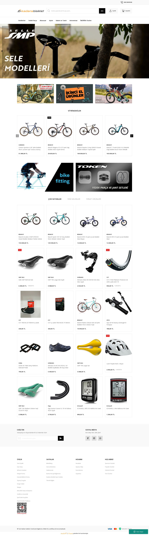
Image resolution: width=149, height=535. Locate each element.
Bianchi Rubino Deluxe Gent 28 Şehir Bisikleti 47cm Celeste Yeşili (88, 324)
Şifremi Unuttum (21, 470)
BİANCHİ (50, 145)
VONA (20, 363)
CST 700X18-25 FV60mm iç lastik (29, 323)
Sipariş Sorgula (21, 480)
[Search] (75, 11)
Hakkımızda (49, 470)
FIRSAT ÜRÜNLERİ (93, 199)
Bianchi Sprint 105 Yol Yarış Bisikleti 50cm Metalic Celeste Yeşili (59, 238)
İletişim (19, 487)
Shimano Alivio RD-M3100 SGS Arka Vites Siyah (88, 281)
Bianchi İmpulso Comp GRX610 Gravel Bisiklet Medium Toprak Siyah (89, 148)
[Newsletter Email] (40, 438)
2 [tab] (75, 75)
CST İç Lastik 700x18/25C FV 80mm (59, 323)
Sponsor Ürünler (110, 463)
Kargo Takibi (20, 484)
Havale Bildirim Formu (23, 477)
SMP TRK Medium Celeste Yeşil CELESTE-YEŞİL (28, 409)
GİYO (108, 320)
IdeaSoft (63, 533)
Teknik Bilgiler (50, 480)
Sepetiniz (78, 473)
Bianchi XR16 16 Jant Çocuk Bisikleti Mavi (118, 238)
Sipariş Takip (79, 467)
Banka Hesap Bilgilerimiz (53, 473)
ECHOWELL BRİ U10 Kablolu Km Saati (89, 408)
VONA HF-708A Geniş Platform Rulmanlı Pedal (28, 367)
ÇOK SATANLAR (54, 199)
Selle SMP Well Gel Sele (26, 280)
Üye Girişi (20, 467)
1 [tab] (73, 75)
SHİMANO (80, 277)
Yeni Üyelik (20, 463)
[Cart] (126, 11)
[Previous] (2, 51)
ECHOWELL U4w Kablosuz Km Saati (118, 408)
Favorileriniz (79, 470)
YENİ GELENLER (73, 199)
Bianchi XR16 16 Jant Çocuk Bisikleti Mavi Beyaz (88, 238)
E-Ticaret (70, 533)
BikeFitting (49, 463)
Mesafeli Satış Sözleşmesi (24, 490)
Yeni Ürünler (108, 473)
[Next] (147, 51)
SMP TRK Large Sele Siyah (56, 280)
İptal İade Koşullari (22, 497)
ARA (102, 11)
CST (108, 277)
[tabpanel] (74, 51)
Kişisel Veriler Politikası (23, 501)
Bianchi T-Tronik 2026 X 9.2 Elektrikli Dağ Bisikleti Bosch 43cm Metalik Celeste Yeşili (118, 149)
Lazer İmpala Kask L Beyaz (115, 364)
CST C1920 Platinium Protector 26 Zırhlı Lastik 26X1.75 (117, 281)
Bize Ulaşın (138, 532)
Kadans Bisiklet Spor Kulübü (54, 477)
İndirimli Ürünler (109, 470)
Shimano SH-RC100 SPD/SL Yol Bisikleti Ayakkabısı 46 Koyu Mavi (58, 367)
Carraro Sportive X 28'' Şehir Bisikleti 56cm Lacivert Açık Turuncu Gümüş (30, 148)
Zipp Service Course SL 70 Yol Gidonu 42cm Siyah (59, 409)
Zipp (49, 406)
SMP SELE (21, 277)
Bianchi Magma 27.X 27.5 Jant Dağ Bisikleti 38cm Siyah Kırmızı (58, 148)
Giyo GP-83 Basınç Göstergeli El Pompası (116, 324)
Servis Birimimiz (50, 467)
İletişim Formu (21, 473)
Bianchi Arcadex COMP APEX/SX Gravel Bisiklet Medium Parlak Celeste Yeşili (30, 238)
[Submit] (61, 438)
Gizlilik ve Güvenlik (22, 494)
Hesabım (78, 463)
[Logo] (30, 11)
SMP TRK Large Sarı (83, 366)
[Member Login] (113, 11)
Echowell (80, 406)
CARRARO (21, 145)
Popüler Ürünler (109, 467)
